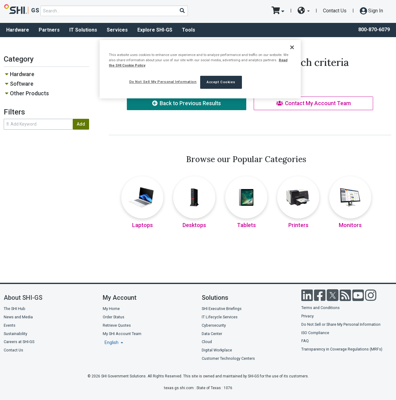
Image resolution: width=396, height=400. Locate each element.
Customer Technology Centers (228, 358)
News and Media (18, 317)
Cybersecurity (214, 325)
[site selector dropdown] (303, 11)
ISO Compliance (315, 332)
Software (21, 83)
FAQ (305, 340)
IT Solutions (83, 30)
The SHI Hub (14, 308)
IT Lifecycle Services (220, 317)
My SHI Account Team (122, 333)
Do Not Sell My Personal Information (163, 82)
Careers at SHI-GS (19, 341)
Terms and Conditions (320, 307)
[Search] (182, 10)
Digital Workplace (217, 350)
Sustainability (15, 333)
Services (117, 30)
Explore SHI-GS (154, 30)
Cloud (207, 341)
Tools (188, 30)
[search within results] (38, 124)
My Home (111, 308)
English (112, 342)
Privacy (307, 316)
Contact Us (334, 11)
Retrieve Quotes (117, 325)
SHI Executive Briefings (222, 308)
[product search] (114, 11)
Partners (49, 30)
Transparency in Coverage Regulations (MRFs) (341, 349)
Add (81, 124)
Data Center (212, 333)
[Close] (292, 47)
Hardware (17, 30)
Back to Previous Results (186, 103)
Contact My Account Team (313, 103)
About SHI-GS (23, 297)
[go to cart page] (278, 11)
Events (9, 325)
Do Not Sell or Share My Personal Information (341, 324)
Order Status (113, 317)
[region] (200, 69)
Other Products (29, 93)
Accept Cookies (221, 82)
